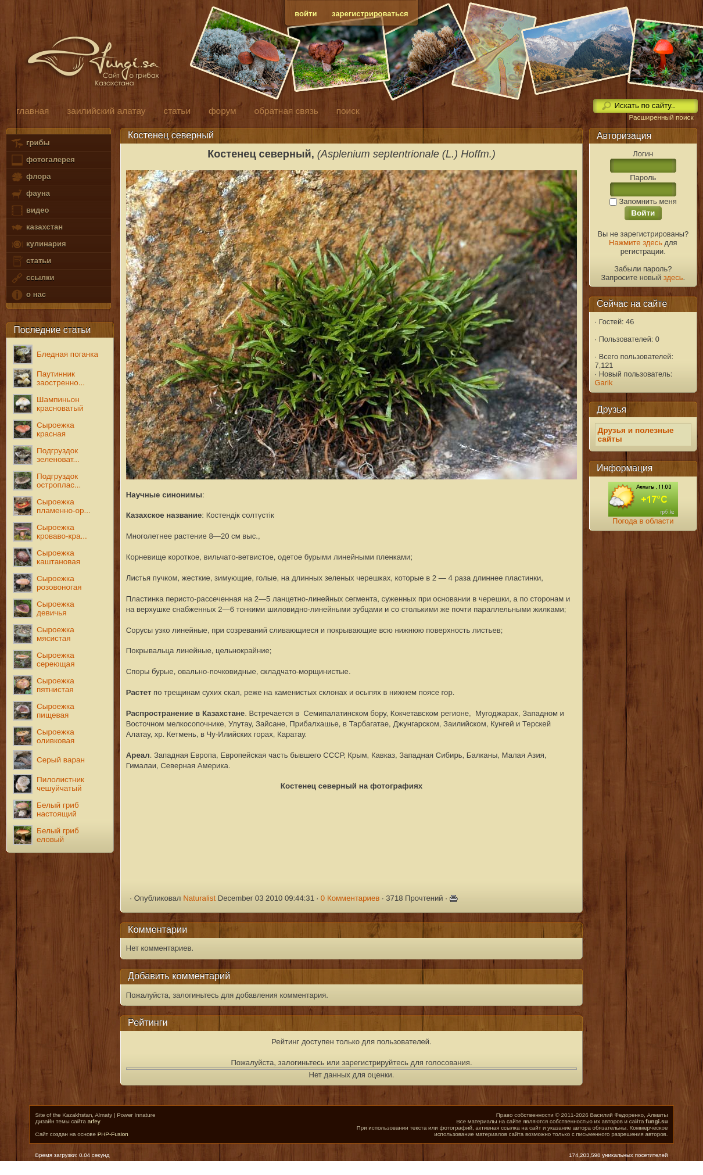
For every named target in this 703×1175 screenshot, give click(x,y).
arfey (94, 1121)
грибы (30, 143)
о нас (28, 295)
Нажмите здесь (635, 242)
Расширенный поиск (661, 117)
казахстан (36, 227)
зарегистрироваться (370, 13)
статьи (31, 261)
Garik (604, 382)
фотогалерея (42, 160)
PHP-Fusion (113, 1134)
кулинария (38, 244)
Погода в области (642, 521)
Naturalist (199, 898)
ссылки (32, 278)
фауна (30, 194)
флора (30, 177)
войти (306, 13)
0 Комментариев (350, 898)
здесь (673, 277)
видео (29, 210)
